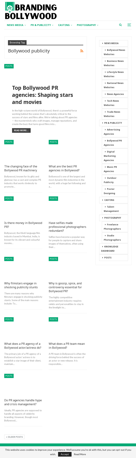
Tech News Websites (111, 103)
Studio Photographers (112, 237)
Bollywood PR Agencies (113, 142)
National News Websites (114, 85)
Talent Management (111, 209)
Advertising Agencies (112, 131)
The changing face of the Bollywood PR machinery (20, 168)
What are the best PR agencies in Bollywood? (64, 168)
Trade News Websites (112, 114)
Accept (65, 454)
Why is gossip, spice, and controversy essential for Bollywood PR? (65, 287)
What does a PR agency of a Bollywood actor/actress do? (22, 346)
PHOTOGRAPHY (86, 25)
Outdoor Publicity (110, 180)
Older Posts (14, 436)
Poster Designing (109, 191)
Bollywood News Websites (114, 52)
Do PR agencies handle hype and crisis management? (23, 402)
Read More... (21, 130)
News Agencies (115, 94)
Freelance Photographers (112, 226)
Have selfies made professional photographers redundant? (67, 227)
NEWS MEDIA (15, 25)
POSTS (8, 66)
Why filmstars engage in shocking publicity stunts (21, 285)
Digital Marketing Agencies (110, 156)
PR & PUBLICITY (41, 25)
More (106, 25)
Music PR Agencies (110, 169)
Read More (80, 454)
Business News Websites (114, 63)
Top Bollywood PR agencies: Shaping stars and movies (42, 95)
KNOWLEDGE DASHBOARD (109, 248)
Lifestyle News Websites (114, 74)
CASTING (64, 25)
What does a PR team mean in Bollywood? (67, 346)
